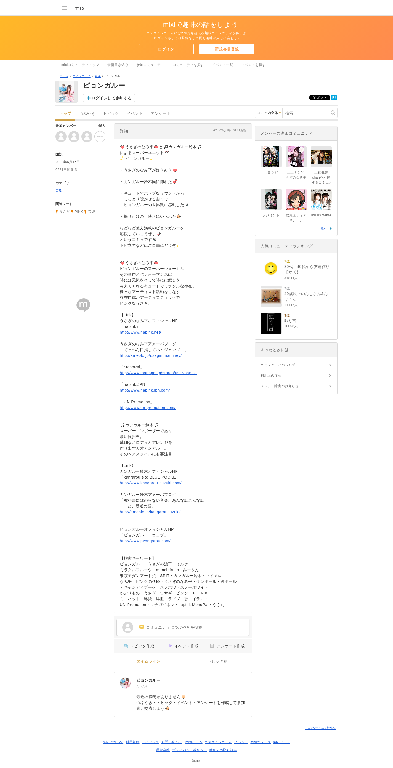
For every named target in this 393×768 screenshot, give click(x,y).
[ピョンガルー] (125, 683)
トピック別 (218, 661)
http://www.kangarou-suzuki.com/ (151, 483)
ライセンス (150, 742)
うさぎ (64, 212)
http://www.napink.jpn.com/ (145, 390)
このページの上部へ (320, 728)
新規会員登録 (227, 49)
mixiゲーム (194, 742)
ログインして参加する (111, 98)
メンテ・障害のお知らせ (280, 386)
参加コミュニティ (150, 65)
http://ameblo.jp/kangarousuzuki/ (150, 512)
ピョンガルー (148, 680)
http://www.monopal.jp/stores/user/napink (158, 373)
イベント (135, 113)
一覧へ (322, 228)
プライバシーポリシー (189, 750)
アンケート (161, 113)
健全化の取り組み (223, 750)
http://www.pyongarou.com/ (145, 541)
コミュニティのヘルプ (278, 365)
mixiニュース (260, 742)
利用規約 (132, 742)
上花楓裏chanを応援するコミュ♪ (321, 177)
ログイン (166, 49)
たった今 (142, 686)
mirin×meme (321, 215)
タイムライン (148, 661)
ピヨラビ (271, 172)
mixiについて (113, 742)
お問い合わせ (171, 742)
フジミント (271, 215)
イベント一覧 (222, 65)
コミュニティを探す (188, 65)
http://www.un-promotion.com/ (148, 407)
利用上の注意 (271, 376)
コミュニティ (82, 76)
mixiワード (281, 742)
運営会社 (163, 750)
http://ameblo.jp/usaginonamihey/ (151, 355)
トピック (111, 113)
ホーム (64, 76)
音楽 (98, 76)
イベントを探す (253, 65)
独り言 (290, 320)
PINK (79, 212)
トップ (65, 113)
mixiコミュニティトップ (80, 65)
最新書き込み (117, 65)
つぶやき (87, 113)
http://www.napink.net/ (140, 332)
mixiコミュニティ (218, 742)
